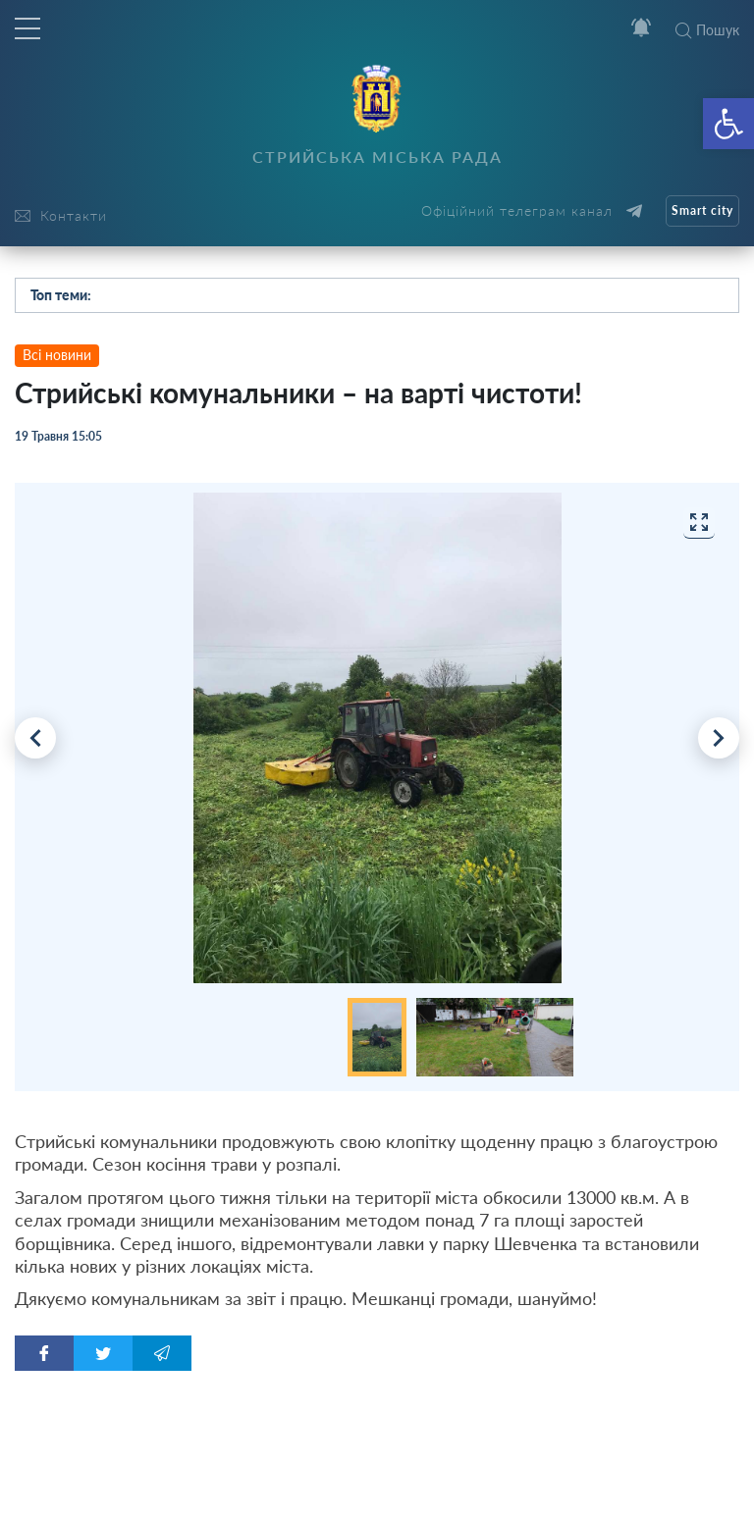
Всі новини (57, 354)
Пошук (707, 30)
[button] (728, 123)
